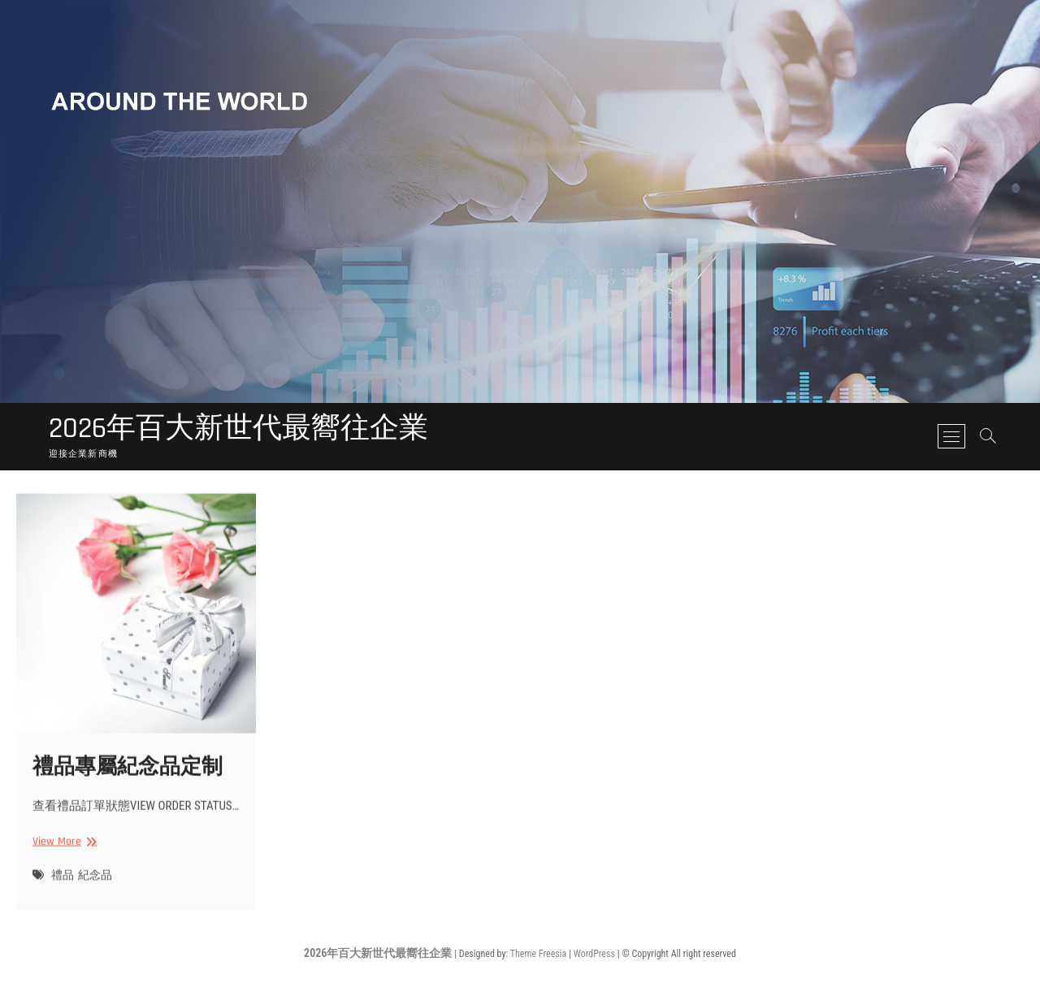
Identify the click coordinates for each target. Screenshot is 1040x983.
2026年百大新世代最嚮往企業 (238, 429)
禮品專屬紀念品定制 (127, 778)
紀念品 (95, 888)
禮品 (62, 888)
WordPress (594, 953)
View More (62, 853)
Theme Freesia (538, 953)
